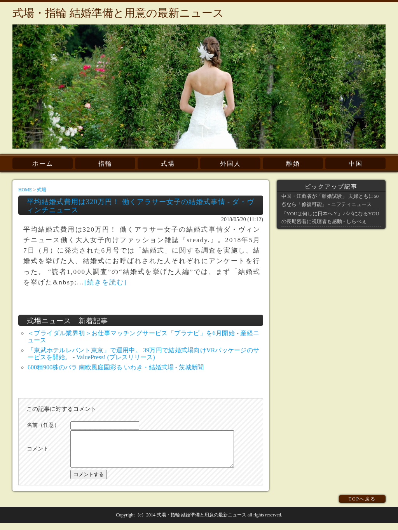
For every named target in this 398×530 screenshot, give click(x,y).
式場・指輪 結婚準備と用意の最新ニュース (118, 13)
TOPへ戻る (362, 506)
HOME (25, 189)
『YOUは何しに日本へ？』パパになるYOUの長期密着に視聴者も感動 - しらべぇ (330, 217)
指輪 (105, 163)
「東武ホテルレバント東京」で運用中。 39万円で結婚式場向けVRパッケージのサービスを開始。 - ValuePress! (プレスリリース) (143, 353)
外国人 (230, 163)
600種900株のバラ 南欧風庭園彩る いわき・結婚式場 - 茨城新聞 (116, 367)
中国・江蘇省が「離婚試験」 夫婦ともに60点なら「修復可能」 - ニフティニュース (330, 200)
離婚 (293, 163)
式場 (168, 163)
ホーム (42, 163)
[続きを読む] (105, 282)
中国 (356, 163)
